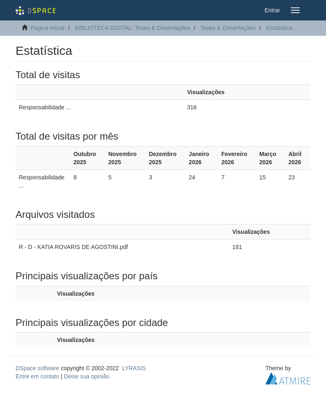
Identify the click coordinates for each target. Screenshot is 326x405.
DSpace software (37, 368)
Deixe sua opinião (86, 376)
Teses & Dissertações (228, 28)
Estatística (279, 28)
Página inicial (48, 28)
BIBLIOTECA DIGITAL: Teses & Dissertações (132, 28)
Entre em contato (37, 376)
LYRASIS (134, 368)
